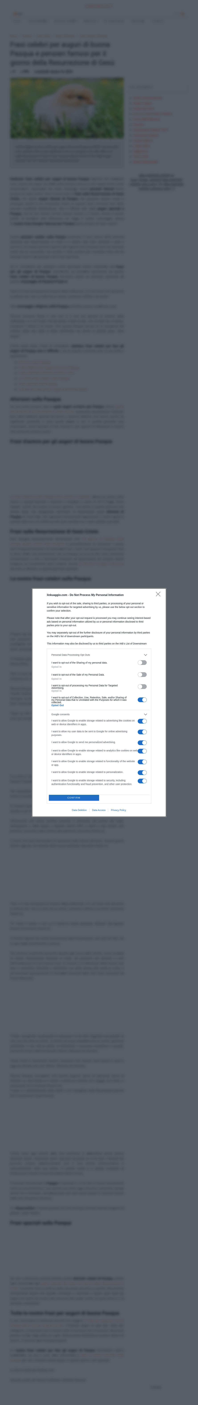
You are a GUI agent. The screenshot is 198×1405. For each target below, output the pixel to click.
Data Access (99, 810)
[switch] (142, 662)
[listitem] (99, 655)
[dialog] (99, 702)
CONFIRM (73, 797)
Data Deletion (79, 810)
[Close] (159, 595)
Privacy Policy (118, 810)
